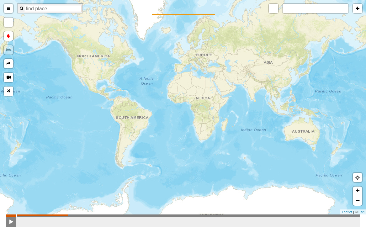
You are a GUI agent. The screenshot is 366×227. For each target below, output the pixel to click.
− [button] (357, 201)
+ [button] (358, 191)
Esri (361, 212)
